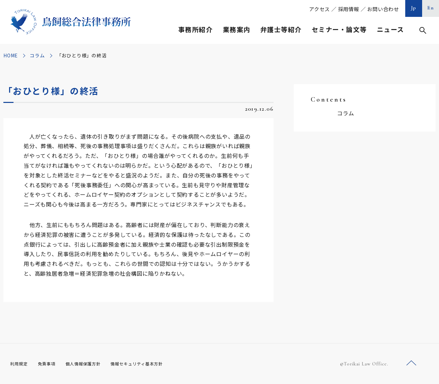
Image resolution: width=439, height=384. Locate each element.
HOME (10, 55)
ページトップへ (411, 363)
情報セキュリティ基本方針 (152, 363)
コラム (37, 55)
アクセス (319, 8)
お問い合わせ (383, 8)
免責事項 (51, 363)
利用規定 (20, 363)
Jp (413, 7)
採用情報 (348, 8)
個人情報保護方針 (91, 363)
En (430, 7)
